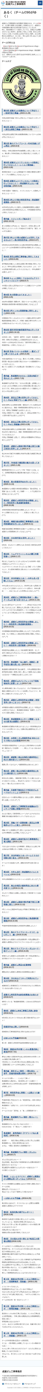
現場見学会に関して (12, 1027)
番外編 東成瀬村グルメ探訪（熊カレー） (21, 1117)
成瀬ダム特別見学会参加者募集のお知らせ (21, 995)
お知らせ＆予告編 (11, 1038)
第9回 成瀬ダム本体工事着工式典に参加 (21, 1011)
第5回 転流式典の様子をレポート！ (19, 1212)
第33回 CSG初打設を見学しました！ (19, 538)
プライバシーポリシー (12, 1384)
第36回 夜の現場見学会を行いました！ (20, 482)
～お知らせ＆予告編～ (13, 1198)
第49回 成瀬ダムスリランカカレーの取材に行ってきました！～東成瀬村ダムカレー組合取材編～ (21, 183)
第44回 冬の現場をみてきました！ (18, 295)
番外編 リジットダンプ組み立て (17, 219)
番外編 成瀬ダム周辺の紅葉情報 (17, 965)
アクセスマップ (30, 1384)
